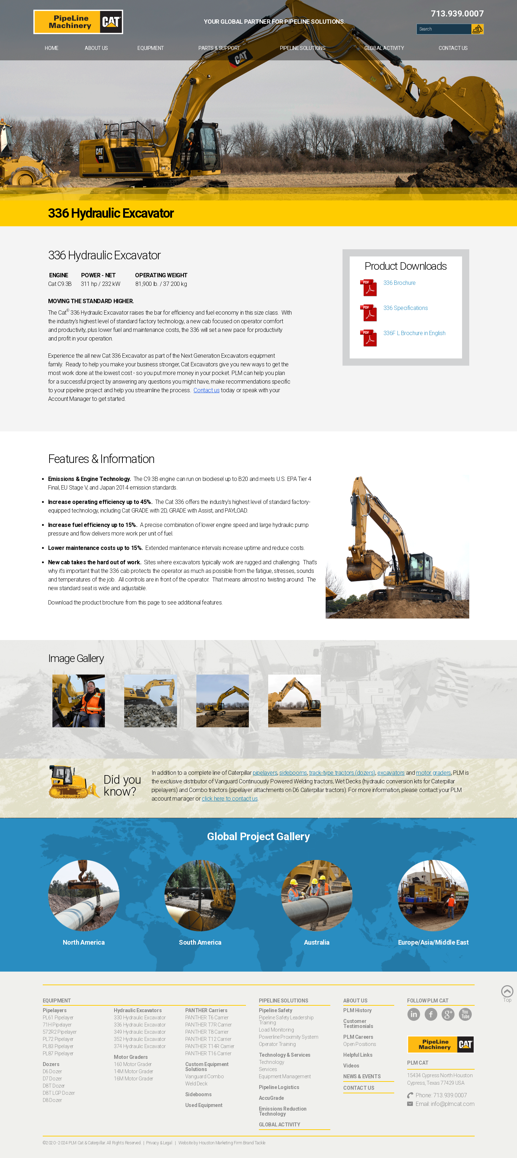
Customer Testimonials (358, 1024)
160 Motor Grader (133, 1064)
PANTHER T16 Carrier (208, 1053)
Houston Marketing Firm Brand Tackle (232, 1142)
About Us (96, 48)
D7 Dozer (52, 1078)
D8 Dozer (52, 1100)
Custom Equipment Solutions (207, 1067)
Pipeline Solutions (303, 48)
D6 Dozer (52, 1071)
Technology (271, 1062)
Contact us (206, 390)
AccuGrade (271, 1098)
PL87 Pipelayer (58, 1053)
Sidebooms (198, 1094)
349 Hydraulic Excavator (140, 1031)
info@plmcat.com (452, 1104)
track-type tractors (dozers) (342, 772)
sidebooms (293, 772)
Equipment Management (285, 1076)
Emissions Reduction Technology (283, 1111)
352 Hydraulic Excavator (140, 1039)
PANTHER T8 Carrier (207, 1031)
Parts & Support (219, 48)
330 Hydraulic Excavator (140, 1017)
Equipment (151, 48)
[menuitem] (51, 48)
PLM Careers (358, 1036)
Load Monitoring (276, 1029)
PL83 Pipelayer (58, 1046)
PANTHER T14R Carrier (209, 1046)
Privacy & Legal (159, 1142)
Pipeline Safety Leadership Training (286, 1020)
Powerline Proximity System (288, 1036)
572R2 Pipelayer (60, 1031)
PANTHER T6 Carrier (207, 1017)
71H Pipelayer (57, 1024)
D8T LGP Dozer (59, 1093)
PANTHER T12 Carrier (208, 1039)
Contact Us (453, 48)
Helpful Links (357, 1054)
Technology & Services (285, 1054)
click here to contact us (229, 798)
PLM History (357, 1010)
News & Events (362, 1076)
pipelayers (265, 772)
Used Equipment (203, 1105)
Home (51, 48)
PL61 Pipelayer (58, 1017)
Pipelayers (55, 1010)
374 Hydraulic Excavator (140, 1046)
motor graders (433, 772)
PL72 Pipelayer (58, 1039)
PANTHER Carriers (206, 1010)
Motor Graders (131, 1057)
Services (268, 1069)
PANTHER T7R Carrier (208, 1024)
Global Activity (384, 48)
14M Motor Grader (133, 1071)
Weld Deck (196, 1083)
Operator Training (277, 1044)
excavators (391, 772)
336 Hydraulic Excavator (140, 1024)
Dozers (51, 1064)
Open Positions (359, 1044)
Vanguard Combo (204, 1076)
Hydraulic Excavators (138, 1010)
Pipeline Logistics (279, 1087)
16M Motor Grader (133, 1078)
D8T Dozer (54, 1085)
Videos (351, 1065)
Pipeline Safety (275, 1010)
